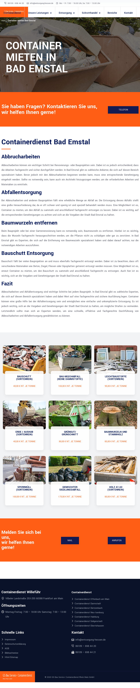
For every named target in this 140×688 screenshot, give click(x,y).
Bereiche (112, 13)
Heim (3, 20)
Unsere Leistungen (40, 13)
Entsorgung (67, 13)
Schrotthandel (91, 13)
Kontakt (128, 13)
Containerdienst (12, 13)
